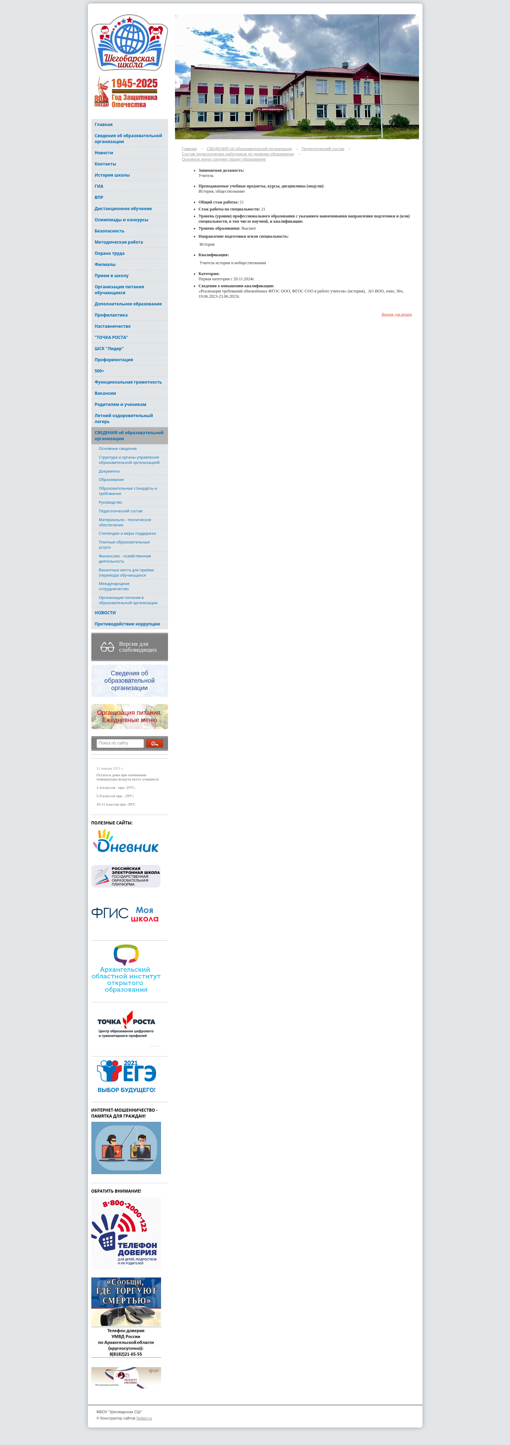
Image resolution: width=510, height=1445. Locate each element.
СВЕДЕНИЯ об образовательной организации (129, 436)
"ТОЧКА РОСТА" (111, 337)
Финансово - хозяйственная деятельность (125, 558)
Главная (104, 124)
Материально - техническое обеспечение (125, 522)
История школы (112, 175)
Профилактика (111, 315)
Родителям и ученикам (120, 404)
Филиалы (105, 264)
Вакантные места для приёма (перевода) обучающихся (126, 572)
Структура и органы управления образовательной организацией (129, 459)
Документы (109, 471)
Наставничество (113, 326)
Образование (111, 479)
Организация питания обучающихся (119, 290)
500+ (99, 371)
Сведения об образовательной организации (128, 138)
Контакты (105, 164)
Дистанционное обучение (123, 209)
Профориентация (114, 360)
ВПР (99, 197)
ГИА (99, 186)
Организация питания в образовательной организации (128, 600)
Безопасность (110, 231)
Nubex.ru (144, 1418)
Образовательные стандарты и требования (128, 491)
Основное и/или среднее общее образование (224, 159)
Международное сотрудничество (114, 586)
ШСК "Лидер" (109, 348)
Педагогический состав (121, 510)
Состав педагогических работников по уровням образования (238, 154)
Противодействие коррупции (127, 624)
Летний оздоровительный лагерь (124, 418)
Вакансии (105, 393)
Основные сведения (118, 448)
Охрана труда (110, 253)
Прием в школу (112, 276)
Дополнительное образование (128, 304)
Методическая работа (119, 242)
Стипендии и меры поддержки (127, 533)
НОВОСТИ (105, 613)
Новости (104, 153)
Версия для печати (397, 314)
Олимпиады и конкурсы (122, 220)
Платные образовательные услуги (124, 544)
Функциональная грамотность (128, 382)
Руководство (110, 502)
